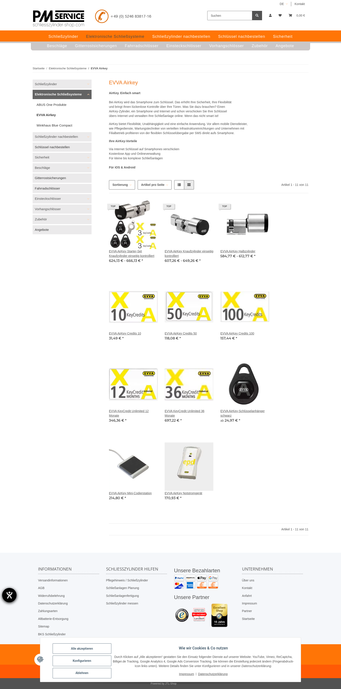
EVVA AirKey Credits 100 (237, 333)
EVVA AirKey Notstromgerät (183, 493)
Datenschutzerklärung (53, 603)
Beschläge (42, 168)
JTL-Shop (170, 683)
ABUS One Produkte (52, 105)
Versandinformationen (53, 580)
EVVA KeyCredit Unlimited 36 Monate (184, 413)
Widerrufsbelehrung (51, 595)
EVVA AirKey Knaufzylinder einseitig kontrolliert (189, 254)
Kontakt (300, 4)
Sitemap (43, 626)
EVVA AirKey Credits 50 (181, 333)
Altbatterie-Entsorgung (53, 619)
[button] (270, 15)
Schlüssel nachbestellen (52, 147)
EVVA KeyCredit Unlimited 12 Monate (129, 413)
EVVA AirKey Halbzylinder (237, 251)
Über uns (248, 580)
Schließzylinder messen (122, 603)
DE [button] (282, 4)
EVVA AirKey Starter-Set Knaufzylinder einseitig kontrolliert (131, 254)
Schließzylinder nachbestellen (56, 136)
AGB (41, 588)
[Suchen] (229, 15)
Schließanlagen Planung (122, 588)
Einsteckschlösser (48, 198)
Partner (247, 611)
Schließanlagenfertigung (122, 595)
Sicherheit (42, 157)
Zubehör (41, 219)
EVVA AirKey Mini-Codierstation (130, 493)
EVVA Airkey (46, 115)
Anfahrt (247, 595)
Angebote (42, 229)
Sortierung (120, 184)
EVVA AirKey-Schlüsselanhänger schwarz (242, 413)
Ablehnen (84, 673)
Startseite (248, 619)
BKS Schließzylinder (52, 634)
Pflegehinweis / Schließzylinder (127, 580)
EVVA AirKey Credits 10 (125, 333)
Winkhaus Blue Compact (54, 125)
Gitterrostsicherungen (50, 178)
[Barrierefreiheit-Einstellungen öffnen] (9, 595)
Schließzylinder (46, 84)
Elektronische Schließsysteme (58, 94)
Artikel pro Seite (152, 184)
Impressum (249, 603)
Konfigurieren (84, 662)
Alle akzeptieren (84, 651)
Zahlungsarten (48, 611)
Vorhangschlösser (48, 209)
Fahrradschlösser (47, 188)
